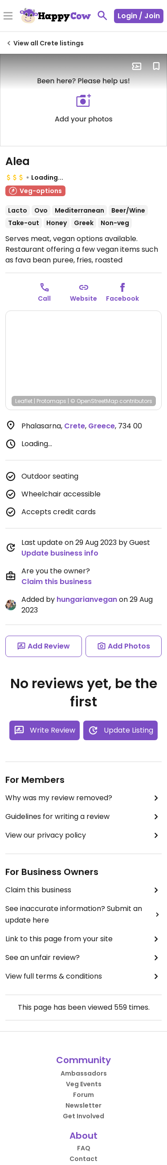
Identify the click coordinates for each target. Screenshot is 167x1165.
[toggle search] (102, 15)
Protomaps (51, 401)
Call (44, 298)
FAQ (83, 1148)
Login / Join (139, 16)
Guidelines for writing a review (83, 816)
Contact (83, 1158)
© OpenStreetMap (94, 401)
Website (83, 298)
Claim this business (56, 581)
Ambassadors (84, 1073)
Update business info (59, 553)
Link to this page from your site (83, 939)
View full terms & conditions (83, 976)
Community (83, 1060)
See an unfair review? (83, 957)
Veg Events (84, 1084)
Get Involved (83, 1116)
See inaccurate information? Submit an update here (83, 914)
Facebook (122, 298)
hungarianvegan (87, 599)
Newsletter (83, 1105)
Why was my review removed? (83, 798)
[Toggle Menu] (8, 16)
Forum (83, 1094)
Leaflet (24, 401)
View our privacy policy (83, 835)
